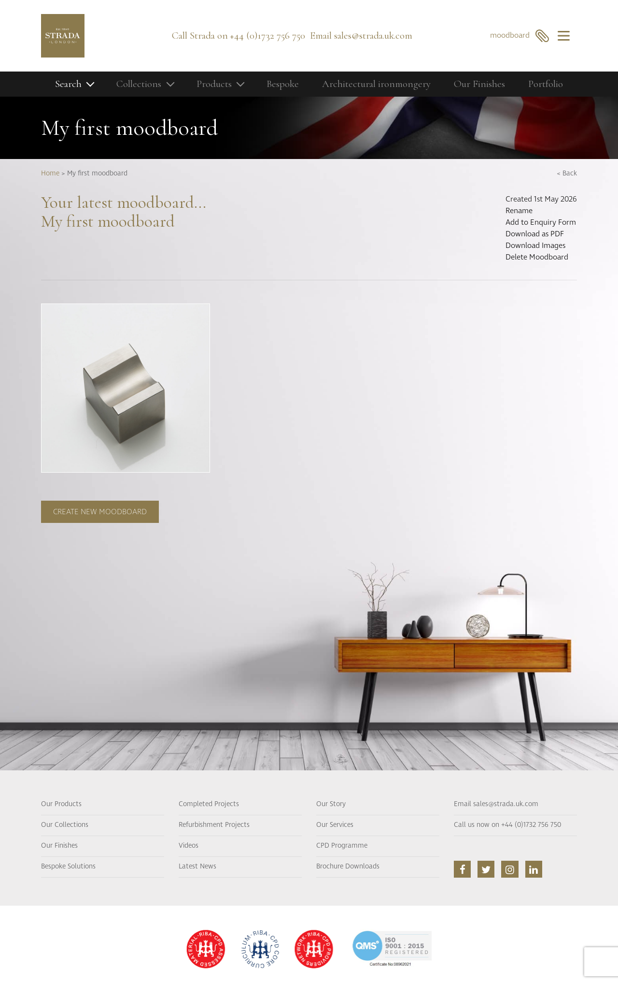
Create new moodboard (100, 511)
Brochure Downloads (347, 866)
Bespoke (283, 84)
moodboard (519, 35)
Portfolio (545, 84)
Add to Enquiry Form (541, 222)
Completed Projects (209, 804)
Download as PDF (535, 234)
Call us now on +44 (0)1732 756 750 (507, 825)
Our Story (331, 804)
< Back (567, 173)
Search (68, 84)
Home (50, 173)
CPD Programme (341, 846)
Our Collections (64, 825)
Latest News (197, 866)
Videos (188, 846)
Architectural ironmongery (376, 84)
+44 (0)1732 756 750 (267, 35)
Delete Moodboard (537, 257)
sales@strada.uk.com (373, 35)
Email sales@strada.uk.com (496, 804)
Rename (519, 210)
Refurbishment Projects (214, 825)
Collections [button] (138, 84)
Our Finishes (479, 84)
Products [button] (214, 84)
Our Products (61, 804)
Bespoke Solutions (68, 866)
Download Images (535, 245)
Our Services (334, 825)
